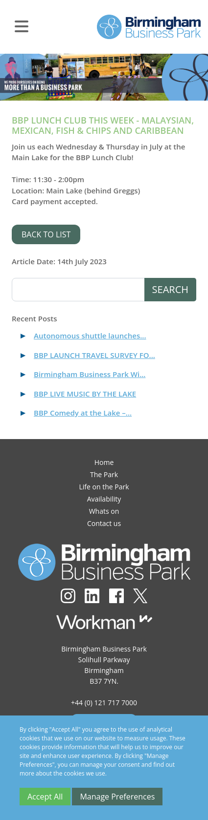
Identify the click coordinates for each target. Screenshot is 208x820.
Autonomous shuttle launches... (90, 335)
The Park (104, 474)
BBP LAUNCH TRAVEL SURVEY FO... (94, 355)
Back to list (46, 234)
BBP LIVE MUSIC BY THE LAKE (85, 394)
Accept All (45, 796)
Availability (104, 499)
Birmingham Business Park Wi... (89, 374)
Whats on (104, 511)
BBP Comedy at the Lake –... (83, 413)
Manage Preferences (117, 796)
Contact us (104, 523)
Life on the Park (104, 486)
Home (104, 462)
